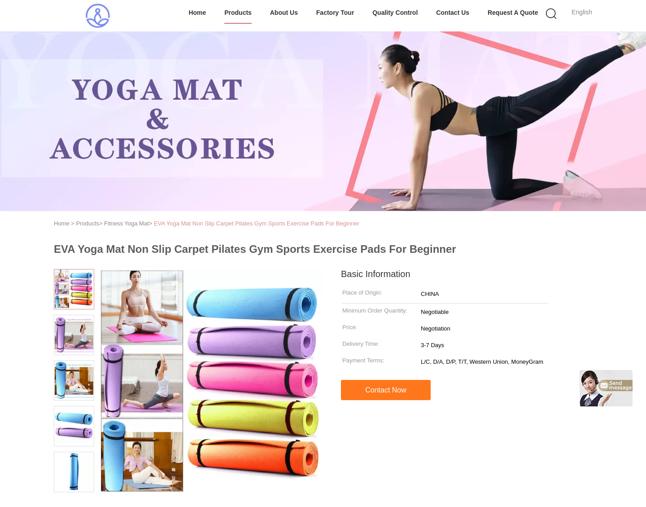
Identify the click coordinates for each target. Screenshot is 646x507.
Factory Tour (335, 12)
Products (238, 12)
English (582, 12)
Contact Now (385, 390)
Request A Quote (513, 12)
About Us (284, 12)
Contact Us (452, 12)
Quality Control (395, 12)
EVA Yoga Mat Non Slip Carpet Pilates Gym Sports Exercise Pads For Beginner (256, 223)
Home (197, 12)
